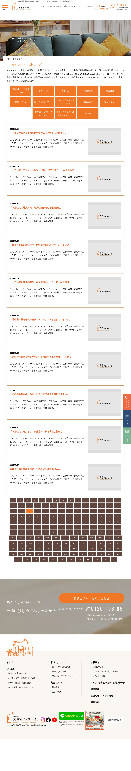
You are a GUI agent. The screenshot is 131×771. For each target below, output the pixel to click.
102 (39, 539)
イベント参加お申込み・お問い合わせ (107, 684)
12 (101, 502)
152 (27, 561)
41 (109, 512)
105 (65, 539)
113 (21, 545)
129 (48, 550)
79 (77, 529)
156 (62, 561)
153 (35, 561)
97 (109, 534)
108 (91, 539)
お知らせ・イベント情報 (21, 91)
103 (47, 539)
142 (48, 556)
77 (61, 529)
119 (74, 545)
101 (30, 539)
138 (13, 556)
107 (83, 539)
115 (39, 545)
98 (117, 534)
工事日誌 (65, 91)
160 (97, 561)
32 (37, 512)
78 (69, 529)
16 (21, 507)
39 (93, 512)
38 (85, 512)
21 (61, 507)
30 (21, 512)
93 (77, 534)
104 (56, 539)
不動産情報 (88, 91)
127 (30, 550)
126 (21, 550)
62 (53, 523)
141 (39, 556)
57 (13, 523)
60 (37, 523)
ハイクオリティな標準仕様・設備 (21, 680)
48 (53, 518)
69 (109, 523)
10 (85, 502)
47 (45, 518)
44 (21, 518)
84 (117, 529)
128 (39, 550)
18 (37, 507)
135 (100, 550)
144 (65, 556)
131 (65, 550)
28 (117, 507)
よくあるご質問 (99, 678)
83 (109, 529)
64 (69, 523)
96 (101, 534)
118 (65, 545)
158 (79, 561)
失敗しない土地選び (60, 673)
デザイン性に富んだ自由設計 (19, 684)
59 (29, 523)
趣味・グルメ (21, 102)
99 (13, 539)
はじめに (10, 670)
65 (77, 523)
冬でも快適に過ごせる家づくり (20, 689)
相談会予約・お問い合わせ (92, 600)
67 (93, 523)
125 (13, 550)
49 (61, 518)
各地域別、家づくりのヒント (43, 113)
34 (53, 512)
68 (101, 523)
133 (83, 550)
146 (83, 556)
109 (100, 539)
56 (117, 518)
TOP (8, 59)
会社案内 (95, 664)
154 (44, 561)
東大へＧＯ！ (110, 102)
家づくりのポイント (43, 102)
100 (21, 539)
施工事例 (56, 6)
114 (30, 545)
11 (93, 502)
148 (100, 556)
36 (69, 512)
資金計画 (110, 91)
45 (29, 518)
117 (57, 545)
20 (53, 507)
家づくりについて (58, 664)
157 (71, 561)
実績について (56, 684)
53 (93, 518)
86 (21, 534)
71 (13, 529)
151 (18, 561)
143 (57, 556)
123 (109, 545)
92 (69, 534)
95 (93, 534)
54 (101, 518)
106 (74, 539)
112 (13, 545)
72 (21, 529)
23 (77, 507)
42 (117, 512)
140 (30, 556)
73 (29, 529)
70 (117, 523)
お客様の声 (69, 6)
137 (118, 550)
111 (118, 539)
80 (85, 529)
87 (29, 534)
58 (21, 523)
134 (92, 550)
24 (85, 507)
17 (29, 507)
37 (77, 512)
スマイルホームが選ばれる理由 (105, 673)
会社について (98, 668)
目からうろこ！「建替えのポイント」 (65, 113)
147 (92, 556)
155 (53, 561)
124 (118, 545)
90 (53, 534)
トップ (9, 664)
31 (29, 512)
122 (100, 545)
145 (74, 556)
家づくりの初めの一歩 (17, 675)
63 (61, 523)
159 (88, 561)
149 (109, 556)
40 (101, 512)
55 (109, 518)
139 (21, 556)
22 (69, 507)
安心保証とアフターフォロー (63, 678)
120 (83, 545)
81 (93, 529)
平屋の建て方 (88, 102)
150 (118, 556)
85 (13, 534)
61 (45, 523)
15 (13, 507)
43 (13, 518)
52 (85, 518)
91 (61, 534)
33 (45, 512)
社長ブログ (43, 91)
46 (37, 518)
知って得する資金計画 (61, 668)
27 (109, 507)
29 (13, 512)
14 (117, 502)
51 (77, 518)
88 (37, 534)
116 (48, 545)
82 (101, 529)
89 (45, 534)
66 (85, 523)
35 (61, 512)
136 (109, 550)
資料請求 (95, 691)
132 (74, 550)
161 (106, 561)
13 (109, 502)
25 (93, 507)
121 (92, 545)
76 (53, 529)
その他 (88, 113)
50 (69, 518)
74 (37, 529)
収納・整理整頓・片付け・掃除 (65, 102)
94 (85, 534)
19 (45, 507)
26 (101, 507)
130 (57, 550)
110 (109, 539)
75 (45, 529)
